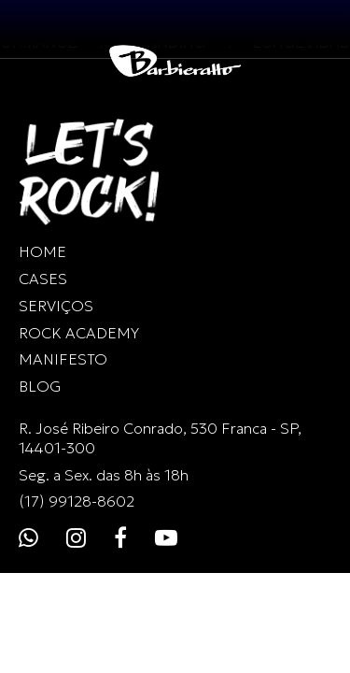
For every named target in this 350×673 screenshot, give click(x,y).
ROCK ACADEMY (79, 332)
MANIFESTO (63, 359)
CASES (43, 278)
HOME (42, 251)
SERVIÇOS (56, 305)
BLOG (40, 386)
